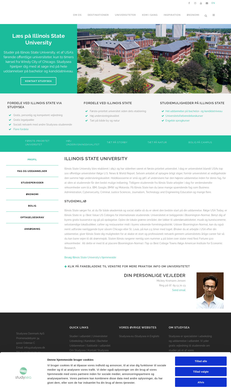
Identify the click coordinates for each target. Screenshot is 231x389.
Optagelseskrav (32, 217)
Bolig (32, 205)
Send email (179, 290)
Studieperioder (32, 182)
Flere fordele (21, 129)
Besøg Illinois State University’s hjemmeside (90, 257)
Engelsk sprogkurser (177, 120)
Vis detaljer (187, 381)
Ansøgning (32, 229)
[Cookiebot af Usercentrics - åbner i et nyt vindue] (23, 382)
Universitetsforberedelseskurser (184, 115)
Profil (32, 159)
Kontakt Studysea (38, 81)
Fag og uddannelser (32, 171)
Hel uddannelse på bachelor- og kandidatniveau (193, 111)
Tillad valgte (201, 355)
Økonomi (32, 194)
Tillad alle (201, 344)
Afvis (201, 365)
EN (213, 3)
